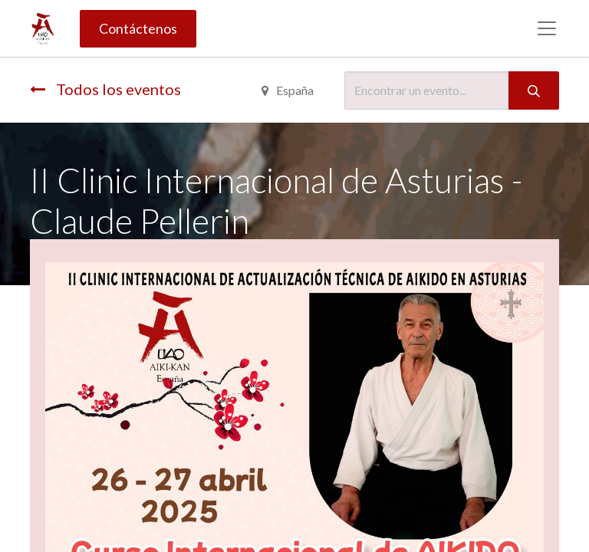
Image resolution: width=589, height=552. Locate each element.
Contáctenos (138, 28)
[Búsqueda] (533, 90)
